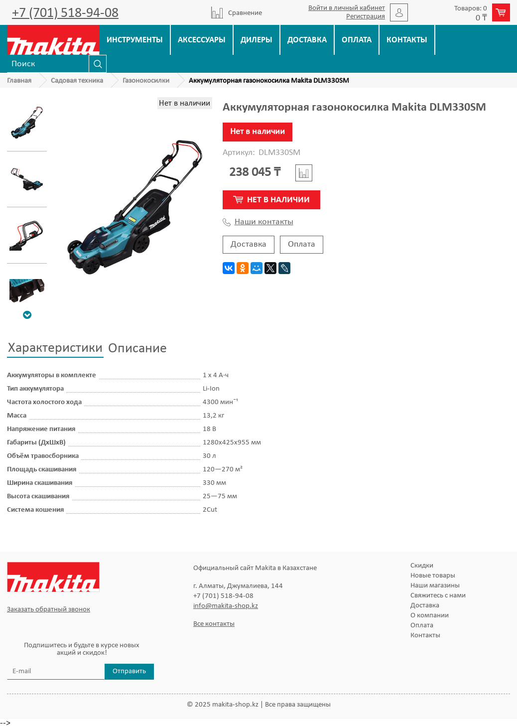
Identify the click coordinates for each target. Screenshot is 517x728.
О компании (429, 615)
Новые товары (432, 576)
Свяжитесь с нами (438, 595)
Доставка (307, 40)
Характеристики (55, 348)
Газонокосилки (146, 81)
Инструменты (135, 40)
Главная (19, 81)
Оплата (357, 40)
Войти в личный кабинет (346, 8)
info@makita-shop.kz (225, 606)
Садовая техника (77, 81)
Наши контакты (258, 222)
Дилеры (256, 40)
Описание (137, 349)
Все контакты (214, 624)
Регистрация (365, 16)
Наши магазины (435, 585)
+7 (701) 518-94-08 (65, 13)
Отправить (129, 671)
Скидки (421, 566)
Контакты (407, 40)
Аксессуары (202, 40)
